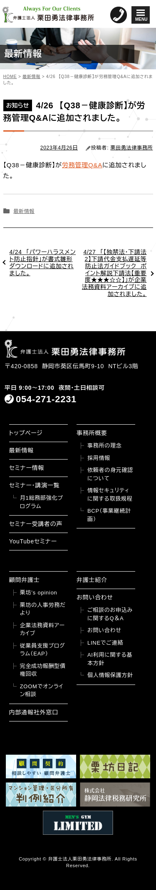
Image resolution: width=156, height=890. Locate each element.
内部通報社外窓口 (33, 712)
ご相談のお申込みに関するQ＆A (110, 614)
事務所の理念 (104, 446)
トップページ (26, 433)
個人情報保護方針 (110, 675)
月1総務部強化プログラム (41, 502)
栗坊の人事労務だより (43, 609)
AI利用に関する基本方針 (109, 659)
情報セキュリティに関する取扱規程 (109, 494)
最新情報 (23, 211)
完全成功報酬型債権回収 (43, 670)
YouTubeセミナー (33, 541)
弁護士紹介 (92, 580)
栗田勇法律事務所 (132, 148)
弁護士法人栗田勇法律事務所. (80, 858)
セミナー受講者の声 (36, 524)
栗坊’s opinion (38, 592)
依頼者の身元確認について (110, 474)
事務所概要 (92, 433)
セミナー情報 (26, 468)
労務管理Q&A (82, 165)
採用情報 (98, 458)
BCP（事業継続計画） (109, 515)
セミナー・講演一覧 (34, 485)
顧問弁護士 (24, 580)
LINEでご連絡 (105, 643)
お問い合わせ (95, 597)
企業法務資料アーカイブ (42, 629)
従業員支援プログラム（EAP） (42, 650)
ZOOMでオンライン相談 (42, 690)
